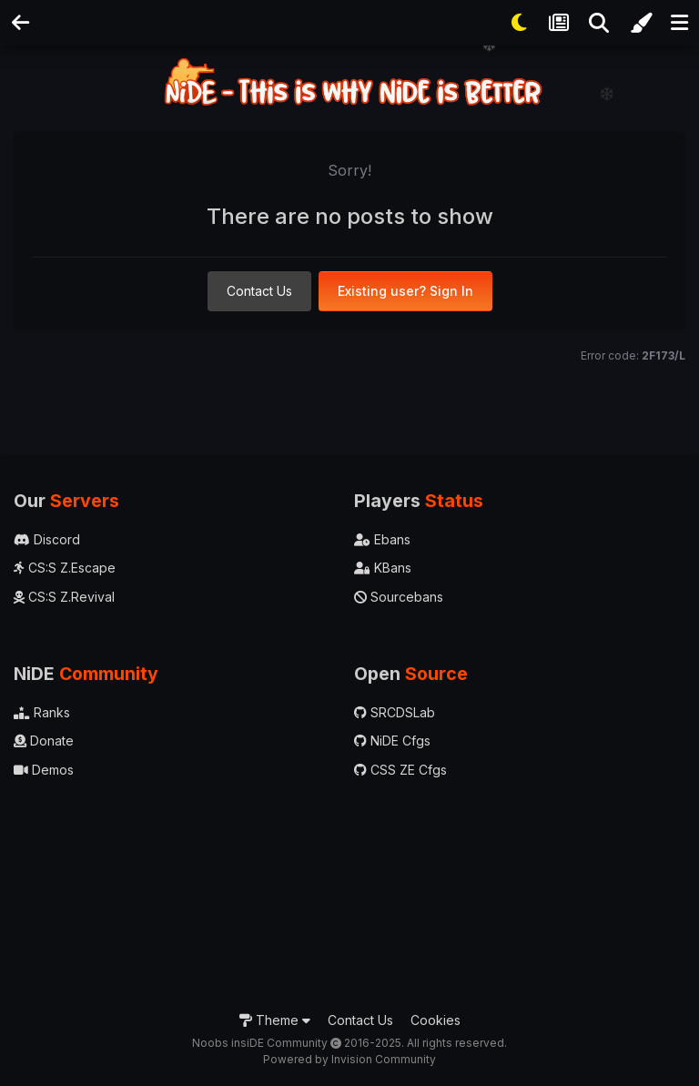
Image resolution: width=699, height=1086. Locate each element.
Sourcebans (398, 596)
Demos (44, 769)
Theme (274, 1020)
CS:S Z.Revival (64, 596)
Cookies (435, 1020)
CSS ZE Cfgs (400, 769)
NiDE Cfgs (392, 740)
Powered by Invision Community (349, 1059)
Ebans (382, 539)
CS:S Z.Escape (65, 567)
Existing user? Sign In (405, 291)
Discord (47, 539)
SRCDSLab (394, 712)
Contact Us (259, 291)
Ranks (42, 712)
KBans (382, 567)
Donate (44, 740)
